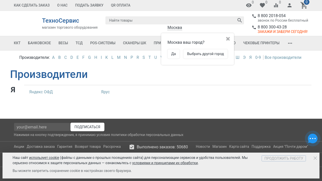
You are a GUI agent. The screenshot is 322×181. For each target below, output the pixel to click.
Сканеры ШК (134, 43)
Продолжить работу (283, 158)
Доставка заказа (41, 147)
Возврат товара (88, 147)
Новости (203, 147)
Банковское (39, 43)
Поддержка (261, 147)
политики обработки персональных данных (147, 135)
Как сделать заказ (32, 5)
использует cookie (44, 158)
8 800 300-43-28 (272, 27)
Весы (63, 43)
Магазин (220, 147)
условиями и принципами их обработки (165, 163)
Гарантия (64, 147)
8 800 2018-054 (272, 15)
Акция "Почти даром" (290, 147)
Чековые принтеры (261, 43)
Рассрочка (112, 147)
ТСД (79, 43)
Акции (19, 147)
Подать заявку (89, 5)
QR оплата (120, 5)
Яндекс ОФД (41, 91)
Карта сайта (239, 147)
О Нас (62, 5)
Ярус (105, 91)
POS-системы (102, 43)
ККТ (17, 43)
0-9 (258, 57)
